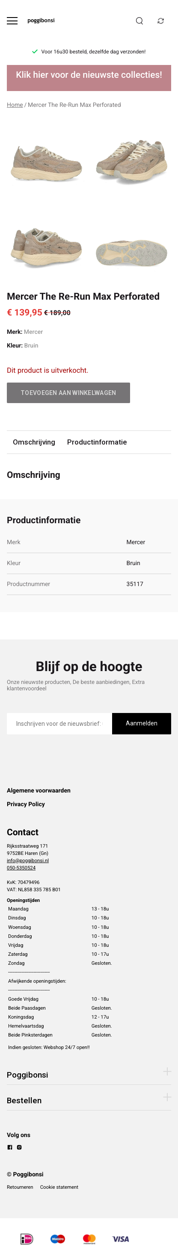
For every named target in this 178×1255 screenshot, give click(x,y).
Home (15, 105)
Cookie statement (59, 1187)
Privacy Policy (26, 804)
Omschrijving (34, 442)
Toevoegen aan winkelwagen (68, 392)
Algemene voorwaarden (39, 790)
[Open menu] (12, 20)
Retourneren (20, 1187)
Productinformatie (97, 442)
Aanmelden (141, 723)
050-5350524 (21, 868)
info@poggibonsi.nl (28, 860)
